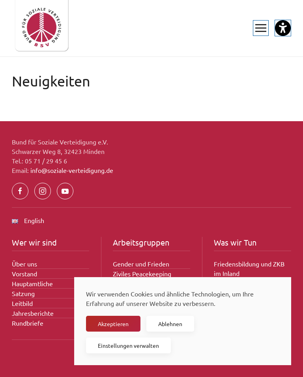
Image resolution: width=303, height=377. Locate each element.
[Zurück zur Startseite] (41, 28)
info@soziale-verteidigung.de (71, 170)
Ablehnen (170, 323)
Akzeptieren (113, 323)
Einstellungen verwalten (128, 345)
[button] (261, 28)
